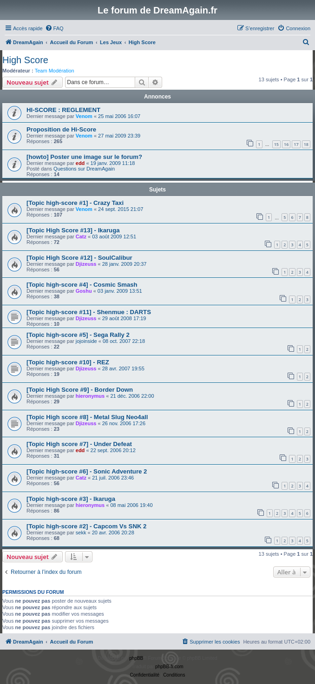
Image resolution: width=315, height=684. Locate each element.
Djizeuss (86, 264)
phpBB (136, 658)
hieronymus (90, 396)
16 (286, 144)
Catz (81, 236)
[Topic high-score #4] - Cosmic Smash (82, 284)
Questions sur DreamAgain (84, 168)
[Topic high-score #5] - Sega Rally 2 (78, 334)
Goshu (84, 291)
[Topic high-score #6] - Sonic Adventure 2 (86, 471)
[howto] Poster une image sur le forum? (84, 156)
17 (296, 144)
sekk (81, 532)
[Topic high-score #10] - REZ (67, 362)
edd (80, 163)
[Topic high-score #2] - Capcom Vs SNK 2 (86, 526)
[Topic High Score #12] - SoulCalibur (79, 257)
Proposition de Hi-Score (61, 129)
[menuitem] (54, 28)
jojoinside (86, 341)
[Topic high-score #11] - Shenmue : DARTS (88, 312)
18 (306, 144)
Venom (84, 116)
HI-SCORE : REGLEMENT (63, 109)
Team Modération (54, 70)
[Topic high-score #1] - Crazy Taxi (75, 202)
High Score (25, 60)
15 (276, 144)
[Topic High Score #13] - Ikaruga (73, 230)
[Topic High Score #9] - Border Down (79, 389)
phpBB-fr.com (169, 666)
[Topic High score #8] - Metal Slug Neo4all (87, 417)
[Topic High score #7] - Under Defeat (79, 444)
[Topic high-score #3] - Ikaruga (70, 498)
